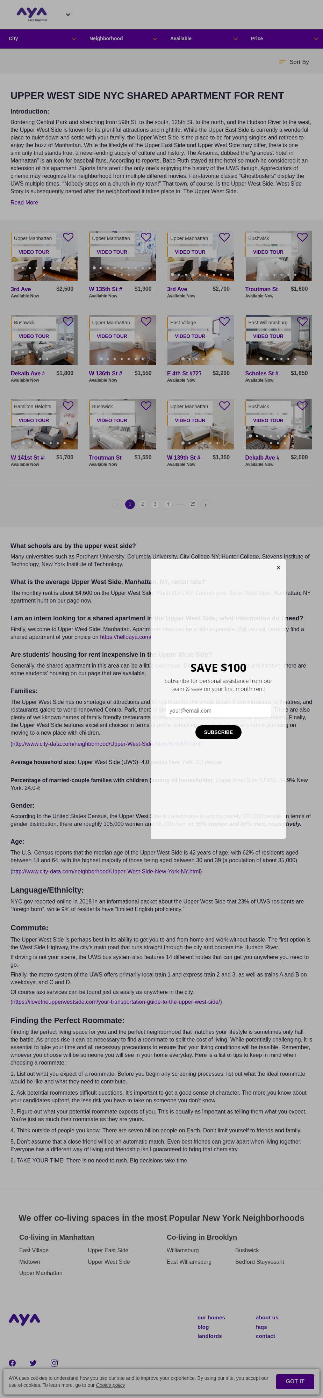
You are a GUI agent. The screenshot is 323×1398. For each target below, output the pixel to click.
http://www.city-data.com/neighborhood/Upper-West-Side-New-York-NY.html (106, 744)
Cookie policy (110, 1385)
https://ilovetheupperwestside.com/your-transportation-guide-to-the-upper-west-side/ (116, 1002)
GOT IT (295, 1381)
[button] (294, 62)
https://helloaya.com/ (125, 637)
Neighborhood (106, 38)
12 (129, 274)
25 (193, 504)
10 (44, 274)
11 (122, 274)
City (13, 38)
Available (181, 38)
